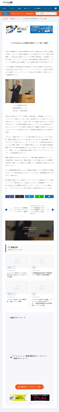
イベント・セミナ (47, 8)
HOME (4, 8)
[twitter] (19, 196)
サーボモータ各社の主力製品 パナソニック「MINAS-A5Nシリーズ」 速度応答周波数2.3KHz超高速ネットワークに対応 (42, 302)
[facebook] (9, 196)
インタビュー (12, 8)
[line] (39, 196)
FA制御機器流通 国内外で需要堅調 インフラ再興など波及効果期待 (42, 274)
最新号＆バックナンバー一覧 (30, 387)
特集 (34, 267)
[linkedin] (49, 196)
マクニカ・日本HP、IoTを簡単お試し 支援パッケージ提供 (17, 300)
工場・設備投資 (37, 8)
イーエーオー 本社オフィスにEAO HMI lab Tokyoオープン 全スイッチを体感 (17, 275)
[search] (55, 13)
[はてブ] (29, 196)
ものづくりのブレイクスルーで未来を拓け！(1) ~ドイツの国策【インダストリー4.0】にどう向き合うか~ (38, 209)
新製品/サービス (15, 18)
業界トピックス (27, 8)
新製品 (19, 8)
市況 (55, 8)
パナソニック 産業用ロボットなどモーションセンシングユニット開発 (21, 210)
